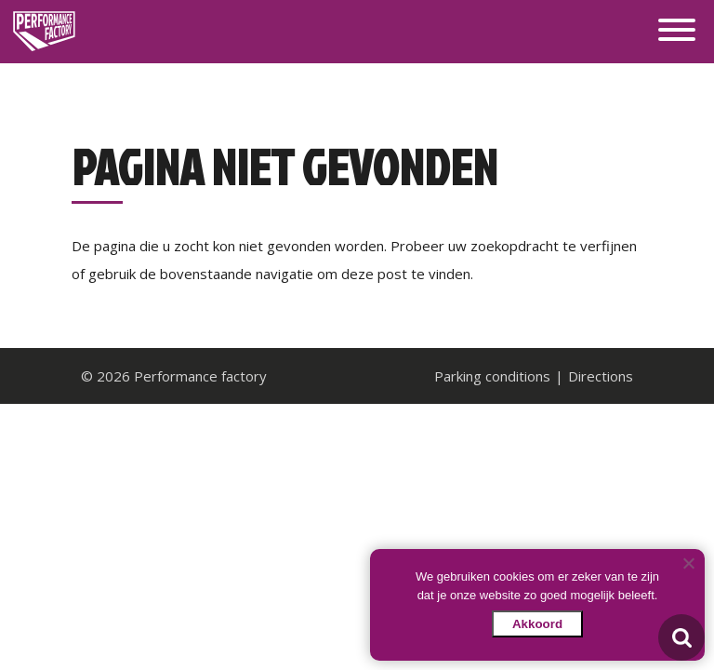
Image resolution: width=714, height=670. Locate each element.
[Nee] (688, 563)
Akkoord (537, 624)
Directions (600, 376)
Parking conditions (492, 376)
